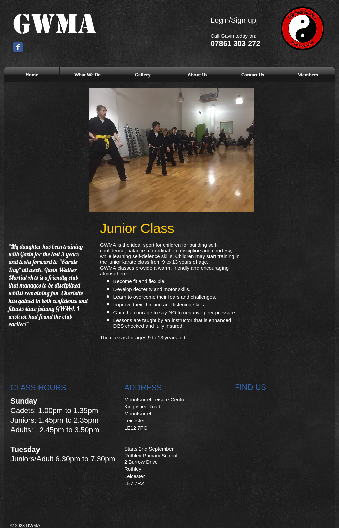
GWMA (54, 24)
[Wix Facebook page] (18, 47)
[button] (87, 74)
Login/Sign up (233, 20)
